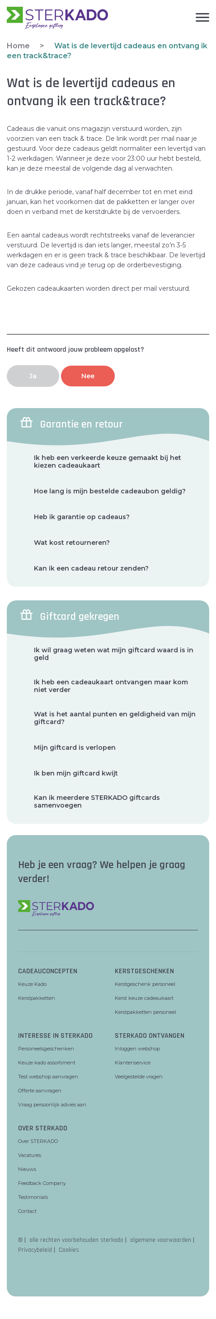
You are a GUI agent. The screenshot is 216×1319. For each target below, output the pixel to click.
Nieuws (27, 1169)
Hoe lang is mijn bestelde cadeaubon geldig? (110, 491)
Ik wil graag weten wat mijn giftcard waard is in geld (113, 654)
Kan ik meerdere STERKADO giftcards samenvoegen (97, 801)
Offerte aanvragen (39, 1090)
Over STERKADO (38, 1141)
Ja (33, 376)
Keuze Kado (32, 984)
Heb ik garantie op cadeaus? (82, 517)
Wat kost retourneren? (72, 543)
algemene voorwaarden (160, 1240)
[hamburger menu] (158, 16)
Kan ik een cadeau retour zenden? (91, 568)
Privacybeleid (35, 1250)
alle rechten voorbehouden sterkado (76, 1240)
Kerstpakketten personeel (145, 1012)
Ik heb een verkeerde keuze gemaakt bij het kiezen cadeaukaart (107, 461)
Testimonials (33, 1197)
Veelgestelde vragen (139, 1076)
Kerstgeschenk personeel (145, 984)
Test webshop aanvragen (48, 1076)
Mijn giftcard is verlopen (75, 748)
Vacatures (29, 1155)
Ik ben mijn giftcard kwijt (76, 773)
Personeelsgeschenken (46, 1048)
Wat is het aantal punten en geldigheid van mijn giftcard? (115, 718)
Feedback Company (42, 1183)
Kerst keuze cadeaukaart (144, 998)
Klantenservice (132, 1062)
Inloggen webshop (137, 1048)
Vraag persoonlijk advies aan (52, 1104)
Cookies (69, 1250)
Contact (27, 1211)
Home (18, 46)
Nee (87, 376)
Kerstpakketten (36, 998)
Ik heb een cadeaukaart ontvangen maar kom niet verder (111, 686)
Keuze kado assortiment (46, 1062)
